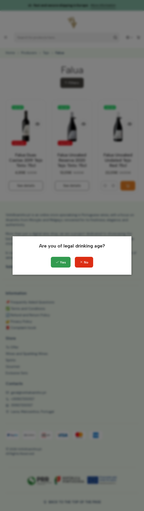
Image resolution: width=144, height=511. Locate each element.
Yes (61, 262)
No (84, 262)
